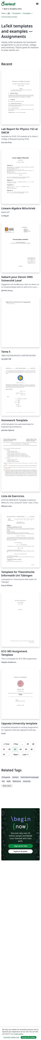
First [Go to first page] (6, 744)
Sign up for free (20, 846)
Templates (16, 13)
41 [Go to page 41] (4, 749)
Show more (7, 786)
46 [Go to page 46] (32, 749)
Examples (27, 13)
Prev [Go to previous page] (15, 744)
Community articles (9, 17)
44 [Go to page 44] (21, 749)
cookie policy (18, 1034)
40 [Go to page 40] (33, 744)
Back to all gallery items (12, 9)
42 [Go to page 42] (9, 749)
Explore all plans (20, 851)
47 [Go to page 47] (4, 754)
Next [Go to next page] (16, 754)
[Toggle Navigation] (37, 4)
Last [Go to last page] (26, 754)
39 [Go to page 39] (28, 744)
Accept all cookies (28, 1037)
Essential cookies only (11, 1037)
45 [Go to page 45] (26, 749)
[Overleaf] (8, 3)
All (9, 13)
